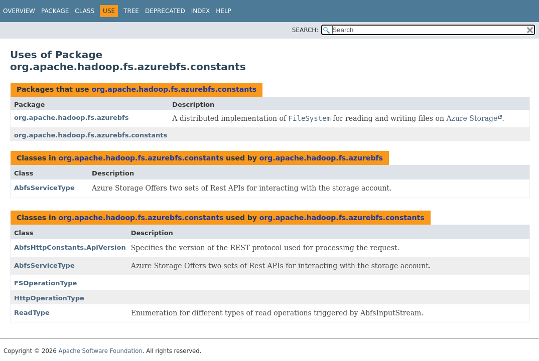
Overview (19, 11)
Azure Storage (471, 118)
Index (200, 11)
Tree (131, 11)
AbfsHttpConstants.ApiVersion (70, 247)
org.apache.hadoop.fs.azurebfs (71, 117)
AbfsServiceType (44, 188)
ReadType (32, 312)
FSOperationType (45, 283)
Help (223, 11)
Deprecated (165, 11)
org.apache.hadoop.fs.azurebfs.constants (173, 89)
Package (55, 11)
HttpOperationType (49, 298)
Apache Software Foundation (100, 350)
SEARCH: (305, 30)
